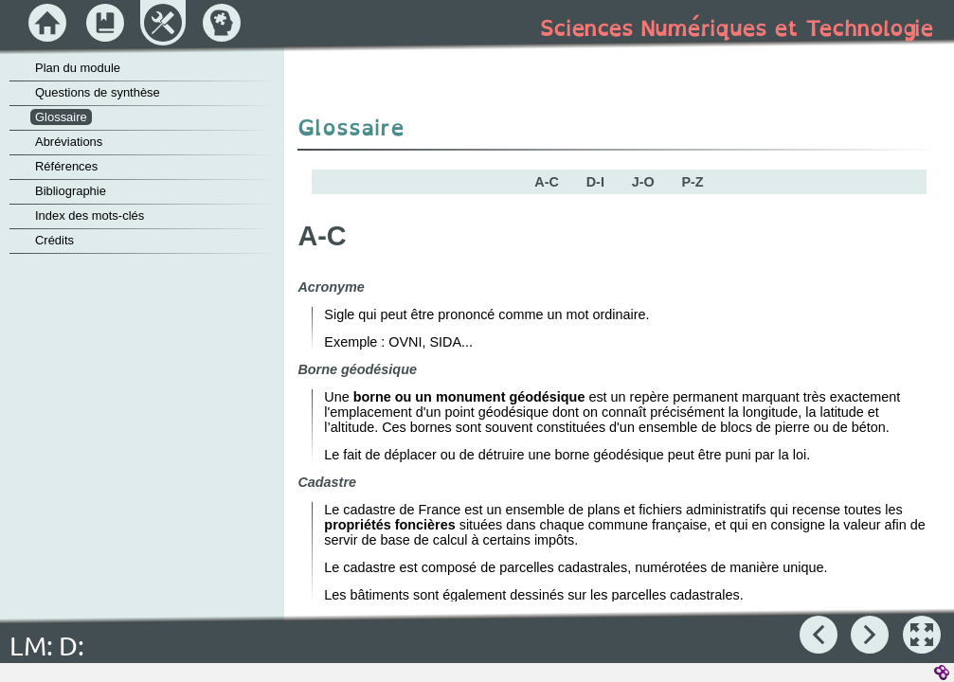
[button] (922, 635)
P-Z (692, 181)
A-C (546, 181)
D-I (595, 181)
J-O (643, 181)
